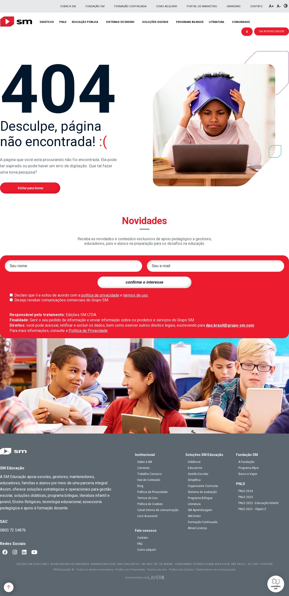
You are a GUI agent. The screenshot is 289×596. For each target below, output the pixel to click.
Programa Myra (248, 468)
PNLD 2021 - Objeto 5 (252, 509)
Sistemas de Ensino (120, 22)
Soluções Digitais (155, 22)
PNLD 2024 (245, 491)
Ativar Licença (197, 528)
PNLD (62, 22)
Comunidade (241, 22)
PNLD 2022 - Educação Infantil (258, 503)
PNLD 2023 (245, 497)
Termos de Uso (147, 498)
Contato (256, 6)
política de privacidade (100, 295)
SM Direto (194, 516)
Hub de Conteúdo (148, 480)
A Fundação (246, 462)
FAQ (140, 543)
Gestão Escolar (198, 474)
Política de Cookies (150, 504)
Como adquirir (166, 6)
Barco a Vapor (247, 474)
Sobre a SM (68, 6)
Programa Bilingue (190, 22)
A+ (271, 6)
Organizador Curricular (203, 486)
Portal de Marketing (202, 6)
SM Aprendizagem (200, 510)
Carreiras (234, 6)
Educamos (195, 468)
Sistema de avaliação (202, 492)
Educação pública (85, 22)
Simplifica (194, 480)
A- (279, 6)
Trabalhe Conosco (149, 474)
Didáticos (47, 22)
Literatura (216, 22)
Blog (140, 486)
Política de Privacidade (88, 330)
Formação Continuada (130, 6)
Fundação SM (95, 6)
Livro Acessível (147, 516)
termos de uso (135, 295)
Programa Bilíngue (200, 498)
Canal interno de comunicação (157, 510)
